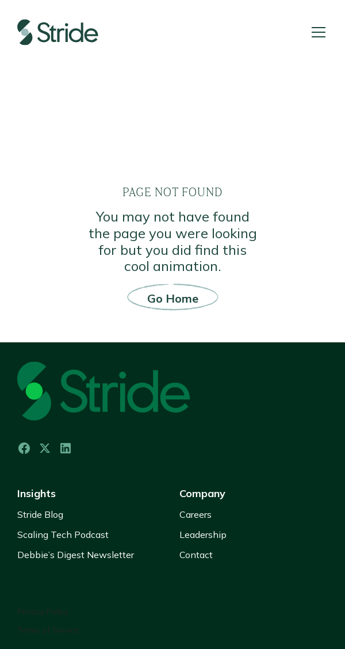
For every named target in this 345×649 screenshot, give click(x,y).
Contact (196, 554)
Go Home (172, 298)
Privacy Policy (42, 612)
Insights (36, 493)
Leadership (203, 534)
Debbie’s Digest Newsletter (75, 554)
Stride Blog (40, 514)
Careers (195, 514)
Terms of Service (48, 630)
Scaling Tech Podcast (63, 534)
